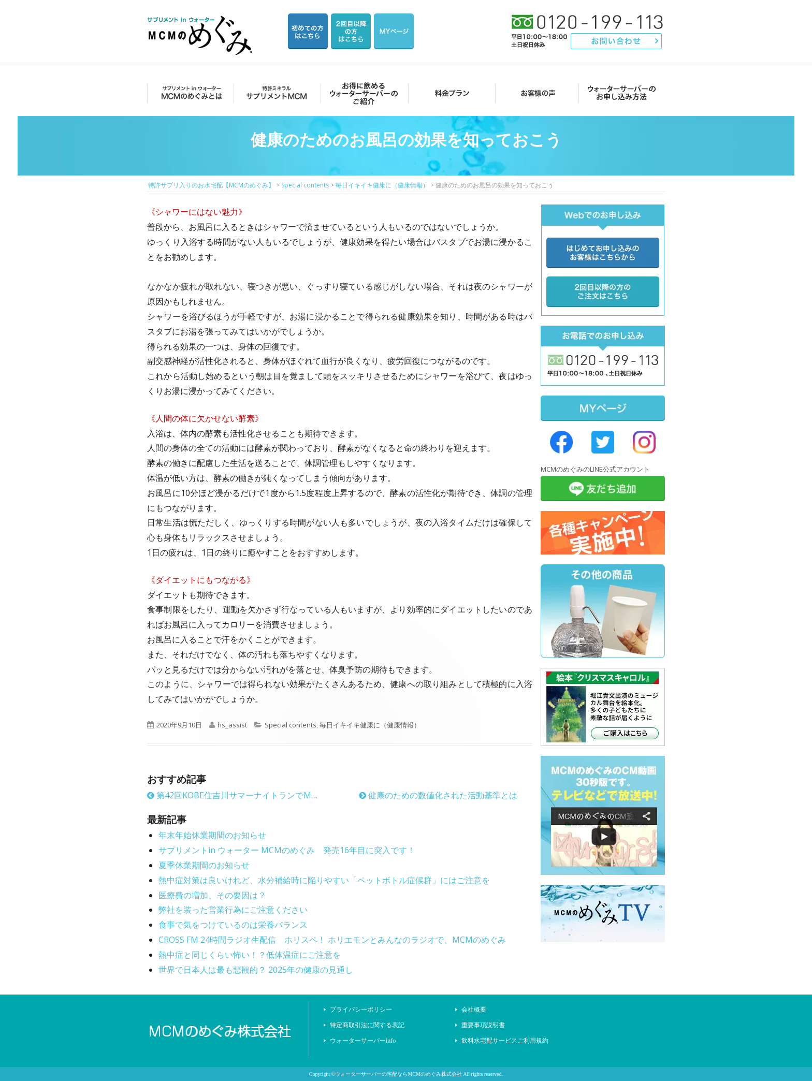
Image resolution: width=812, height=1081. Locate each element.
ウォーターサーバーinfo (363, 1040)
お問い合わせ (616, 41)
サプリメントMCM (276, 93)
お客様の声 (535, 93)
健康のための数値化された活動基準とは (438, 795)
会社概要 (473, 1009)
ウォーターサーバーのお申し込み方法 (621, 93)
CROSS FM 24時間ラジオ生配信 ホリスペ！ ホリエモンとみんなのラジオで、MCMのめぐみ (332, 939)
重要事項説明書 (483, 1025)
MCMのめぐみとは (190, 93)
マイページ (394, 31)
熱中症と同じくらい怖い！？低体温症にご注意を (249, 954)
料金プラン (448, 93)
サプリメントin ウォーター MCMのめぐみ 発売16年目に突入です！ (286, 850)
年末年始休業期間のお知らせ (212, 835)
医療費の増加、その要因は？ (212, 895)
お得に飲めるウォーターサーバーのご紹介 (362, 93)
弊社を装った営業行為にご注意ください (233, 909)
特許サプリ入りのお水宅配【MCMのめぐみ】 (201, 23)
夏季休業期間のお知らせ (204, 865)
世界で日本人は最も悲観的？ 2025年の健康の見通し (255, 969)
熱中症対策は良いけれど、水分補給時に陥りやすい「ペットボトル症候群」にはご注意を (324, 880)
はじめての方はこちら (308, 31)
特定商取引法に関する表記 (367, 1025)
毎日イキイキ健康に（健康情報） (370, 724)
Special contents (290, 724)
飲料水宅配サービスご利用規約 (504, 1040)
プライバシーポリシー (361, 1009)
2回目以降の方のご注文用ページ (351, 31)
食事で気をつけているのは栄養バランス (233, 924)
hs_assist (232, 724)
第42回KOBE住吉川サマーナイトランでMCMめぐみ (248, 795)
